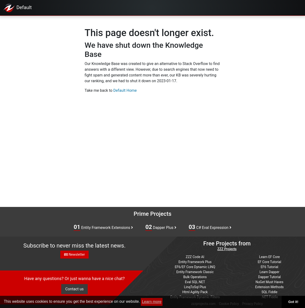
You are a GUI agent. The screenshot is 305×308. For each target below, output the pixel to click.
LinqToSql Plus (195, 287)
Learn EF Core (269, 257)
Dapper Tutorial (269, 277)
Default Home (125, 90)
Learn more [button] (152, 302)
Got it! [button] (293, 302)
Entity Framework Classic (195, 272)
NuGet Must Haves (269, 282)
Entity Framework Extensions (103, 227)
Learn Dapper (269, 272)
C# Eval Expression (210, 227)
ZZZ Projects (227, 249)
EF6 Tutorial (269, 267)
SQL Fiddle (269, 292)
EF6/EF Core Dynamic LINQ (195, 267)
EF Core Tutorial (269, 262)
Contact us (74, 289)
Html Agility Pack (195, 292)
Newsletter (74, 254)
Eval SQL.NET (195, 282)
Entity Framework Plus (195, 262)
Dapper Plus (160, 227)
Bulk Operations (195, 277)
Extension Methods (269, 287)
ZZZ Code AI (195, 257)
